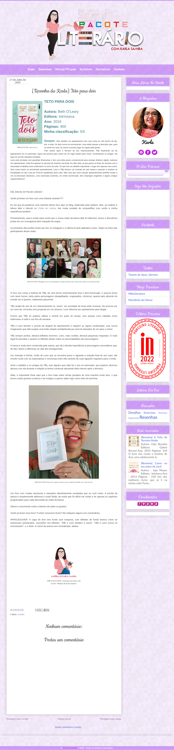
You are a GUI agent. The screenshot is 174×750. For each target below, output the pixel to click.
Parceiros (103, 69)
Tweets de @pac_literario (143, 274)
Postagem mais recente (18, 719)
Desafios (134, 412)
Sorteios (86, 69)
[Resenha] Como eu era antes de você (154, 465)
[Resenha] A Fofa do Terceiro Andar (154, 439)
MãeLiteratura (136, 293)
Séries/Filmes (65, 69)
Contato (119, 69)
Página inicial (64, 719)
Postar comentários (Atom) (68, 727)
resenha (20, 614)
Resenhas (44, 69)
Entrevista (149, 412)
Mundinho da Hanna (140, 299)
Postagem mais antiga (110, 719)
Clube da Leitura (47, 208)
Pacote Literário (70, 748)
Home (31, 69)
